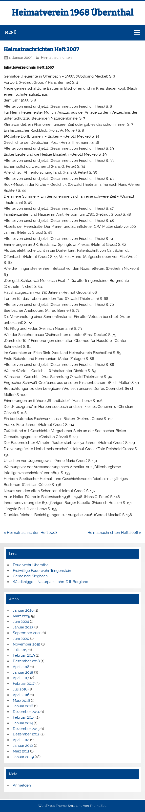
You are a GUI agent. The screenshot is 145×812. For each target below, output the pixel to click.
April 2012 (21, 740)
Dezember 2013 (26, 729)
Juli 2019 (20, 649)
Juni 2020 (21, 638)
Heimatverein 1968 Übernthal (72, 12)
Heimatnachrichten (56, 58)
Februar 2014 (24, 717)
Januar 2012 (23, 745)
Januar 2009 (23, 757)
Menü (10, 32)
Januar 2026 (23, 610)
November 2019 (26, 644)
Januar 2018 (23, 672)
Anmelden (22, 785)
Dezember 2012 (26, 734)
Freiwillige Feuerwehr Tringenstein (42, 570)
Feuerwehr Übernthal (31, 565)
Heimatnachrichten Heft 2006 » (114, 532)
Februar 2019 (24, 655)
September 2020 (27, 633)
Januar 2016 (23, 706)
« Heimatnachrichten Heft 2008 (31, 532)
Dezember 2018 (26, 661)
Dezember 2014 (26, 711)
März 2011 (21, 751)
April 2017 (21, 678)
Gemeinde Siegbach (30, 576)
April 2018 (21, 667)
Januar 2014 (23, 723)
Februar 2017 (24, 683)
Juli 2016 (20, 689)
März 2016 (21, 700)
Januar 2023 (23, 627)
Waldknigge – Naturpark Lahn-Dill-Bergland (50, 582)
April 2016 (21, 695)
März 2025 (21, 616)
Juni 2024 (21, 621)
